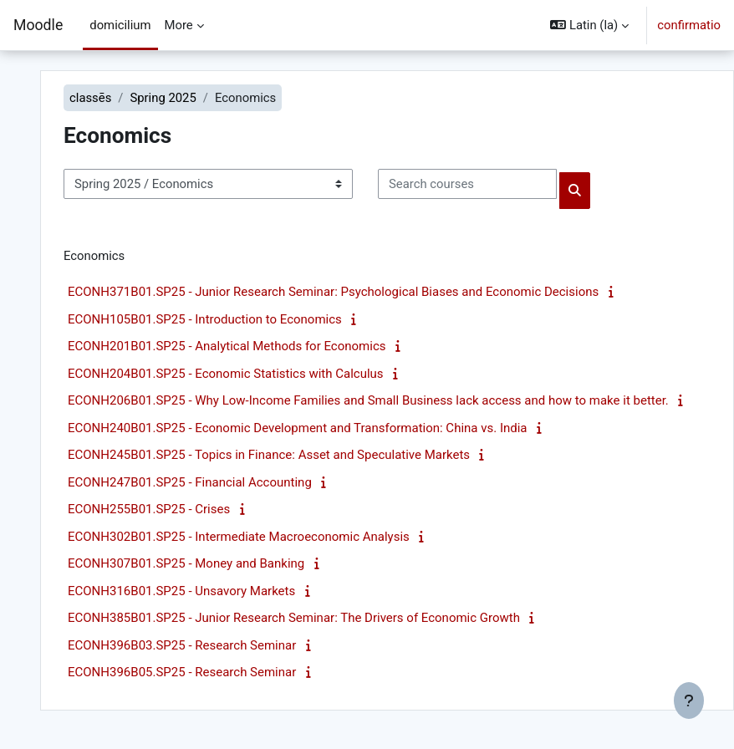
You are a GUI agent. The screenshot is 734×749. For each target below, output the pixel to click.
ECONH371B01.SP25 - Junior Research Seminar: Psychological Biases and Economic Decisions (333, 291)
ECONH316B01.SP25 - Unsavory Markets (181, 591)
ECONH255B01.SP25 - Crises (149, 509)
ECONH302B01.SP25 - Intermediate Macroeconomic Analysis (239, 536)
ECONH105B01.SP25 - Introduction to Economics (205, 319)
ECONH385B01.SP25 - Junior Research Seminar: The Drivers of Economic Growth (294, 617)
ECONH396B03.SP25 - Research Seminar (182, 645)
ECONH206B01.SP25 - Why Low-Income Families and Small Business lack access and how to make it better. (368, 400)
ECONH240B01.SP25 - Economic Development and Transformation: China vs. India (298, 428)
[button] (589, 25)
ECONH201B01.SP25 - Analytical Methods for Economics (226, 346)
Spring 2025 (163, 97)
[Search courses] (467, 184)
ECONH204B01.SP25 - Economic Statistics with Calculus (226, 373)
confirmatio (689, 25)
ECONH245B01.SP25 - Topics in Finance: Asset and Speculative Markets (269, 454)
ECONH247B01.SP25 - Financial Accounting (190, 482)
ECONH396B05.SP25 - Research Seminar (182, 672)
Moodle (38, 25)
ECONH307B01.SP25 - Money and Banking (186, 563)
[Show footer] (689, 700)
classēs (90, 97)
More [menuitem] (179, 25)
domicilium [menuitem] (119, 25)
